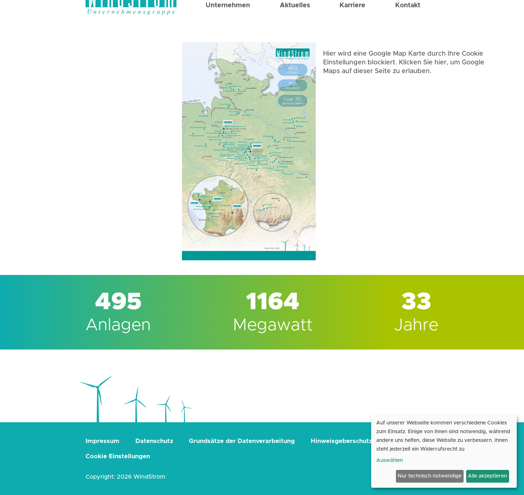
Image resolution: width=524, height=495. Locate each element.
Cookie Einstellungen (118, 456)
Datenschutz (154, 441)
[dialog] (444, 451)
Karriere (352, 26)
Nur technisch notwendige (429, 476)
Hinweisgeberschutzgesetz (352, 441)
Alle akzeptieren (487, 476)
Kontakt (407, 26)
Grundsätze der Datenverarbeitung (242, 441)
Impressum (102, 441)
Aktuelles (295, 26)
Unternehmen (228, 26)
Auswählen (389, 460)
